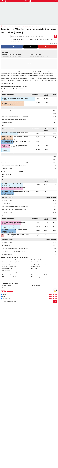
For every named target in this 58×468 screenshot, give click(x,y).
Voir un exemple (53, 294)
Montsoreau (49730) (7, 268)
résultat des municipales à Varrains (29, 75)
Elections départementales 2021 (12, 26)
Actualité (3, 294)
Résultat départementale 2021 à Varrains (12, 54)
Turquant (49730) (35, 266)
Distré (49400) (6, 264)
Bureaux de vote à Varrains (36, 54)
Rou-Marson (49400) (36, 260)
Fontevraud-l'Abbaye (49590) (9, 266)
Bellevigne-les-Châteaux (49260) (25, 39)
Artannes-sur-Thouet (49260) (9, 260)
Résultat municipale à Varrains (39, 277)
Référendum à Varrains (37, 279)
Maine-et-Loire (35, 26)
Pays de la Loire (26, 26)
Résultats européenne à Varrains (39, 275)
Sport (3, 296)
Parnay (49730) (6, 270)
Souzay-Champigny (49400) (42, 39)
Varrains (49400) (6, 285)
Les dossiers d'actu (6, 298)
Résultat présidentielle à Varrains (10, 279)
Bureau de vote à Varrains (8, 275)
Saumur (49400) (35, 262)
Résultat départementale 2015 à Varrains (12, 56)
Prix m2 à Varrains (35, 285)
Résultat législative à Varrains (9, 281)
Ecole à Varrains (6, 287)
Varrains (32, 56)
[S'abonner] (29, 301)
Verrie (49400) (34, 268)
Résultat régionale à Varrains (9, 277)
